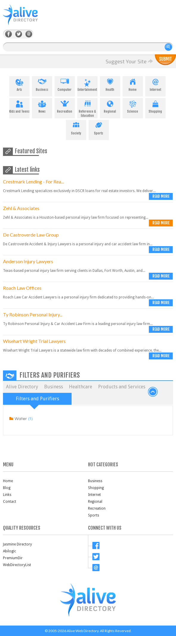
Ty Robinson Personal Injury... (32, 314)
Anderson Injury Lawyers (28, 261)
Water (21, 419)
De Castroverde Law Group (31, 234)
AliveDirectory (27, 18)
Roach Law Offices (22, 288)
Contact (9, 501)
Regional (110, 106)
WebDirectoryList (17, 565)
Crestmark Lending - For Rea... (33, 181)
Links (7, 495)
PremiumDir (13, 558)
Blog (6, 488)
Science (133, 106)
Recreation (65, 106)
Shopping (155, 106)
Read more (160, 196)
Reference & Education (87, 108)
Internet (155, 84)
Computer (65, 84)
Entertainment (87, 84)
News (42, 106)
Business (42, 84)
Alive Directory (22, 387)
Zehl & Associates (21, 208)
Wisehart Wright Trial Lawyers (34, 341)
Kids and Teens (19, 106)
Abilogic (9, 551)
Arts (19, 84)
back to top (153, 392)
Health (110, 84)
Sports (99, 127)
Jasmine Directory (17, 544)
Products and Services (121, 387)
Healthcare (80, 387)
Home (133, 84)
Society (76, 127)
